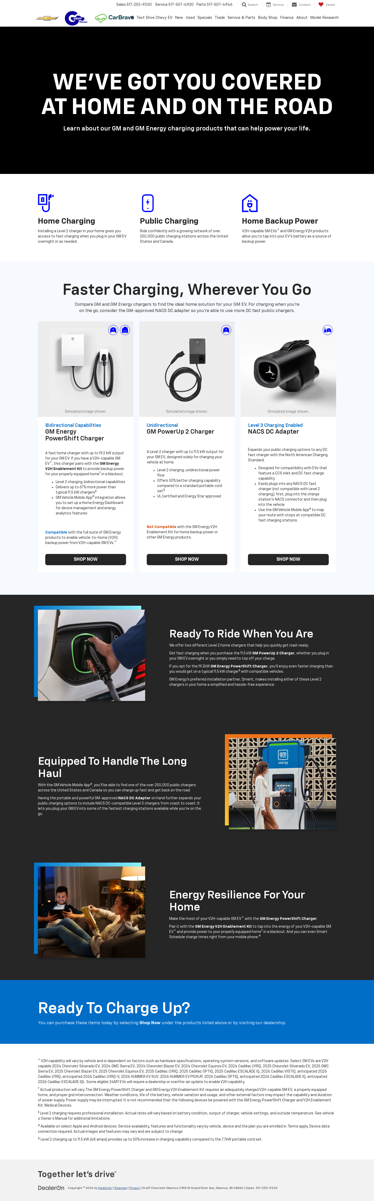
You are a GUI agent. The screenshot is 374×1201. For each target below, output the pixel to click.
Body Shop (267, 18)
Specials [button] (204, 18)
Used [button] (190, 18)
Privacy (134, 1188)
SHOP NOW (85, 559)
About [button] (302, 18)
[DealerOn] (51, 1188)
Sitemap (120, 1188)
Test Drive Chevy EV (154, 18)
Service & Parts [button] (241, 18)
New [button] (179, 18)
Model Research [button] (324, 18)
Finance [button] (287, 18)
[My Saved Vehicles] (326, 4)
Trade (220, 18)
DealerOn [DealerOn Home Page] (105, 1188)
